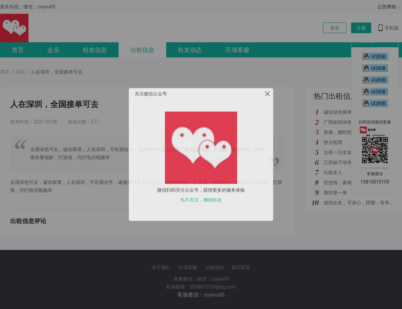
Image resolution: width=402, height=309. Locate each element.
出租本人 (333, 172)
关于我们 (161, 267)
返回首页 (240, 267)
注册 (361, 28)
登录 (334, 28)
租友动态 (190, 49)
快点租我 (333, 142)
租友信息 (95, 49)
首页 (18, 49)
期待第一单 (335, 192)
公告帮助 (387, 6)
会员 (53, 49)
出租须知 (214, 267)
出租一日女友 (338, 152)
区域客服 (237, 49)
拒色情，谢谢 (338, 182)
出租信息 (142, 49)
